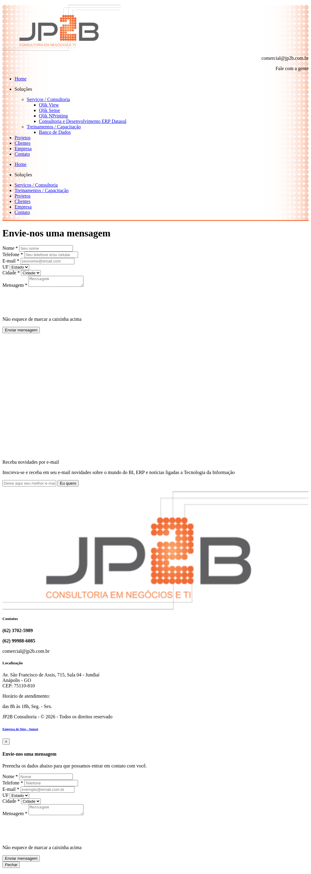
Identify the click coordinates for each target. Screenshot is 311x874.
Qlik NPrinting (53, 115)
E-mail (10, 260)
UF (5, 266)
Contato (22, 154)
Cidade (11, 272)
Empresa (23, 148)
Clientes (22, 143)
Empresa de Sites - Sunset (20, 731)
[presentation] (48, 301)
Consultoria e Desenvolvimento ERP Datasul (82, 121)
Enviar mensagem (21, 332)
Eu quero (68, 485)
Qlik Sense (49, 110)
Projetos (22, 137)
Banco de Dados (55, 132)
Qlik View (49, 104)
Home (20, 78)
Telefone (12, 254)
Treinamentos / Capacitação (54, 126)
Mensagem (14, 287)
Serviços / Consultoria (48, 99)
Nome (10, 248)
